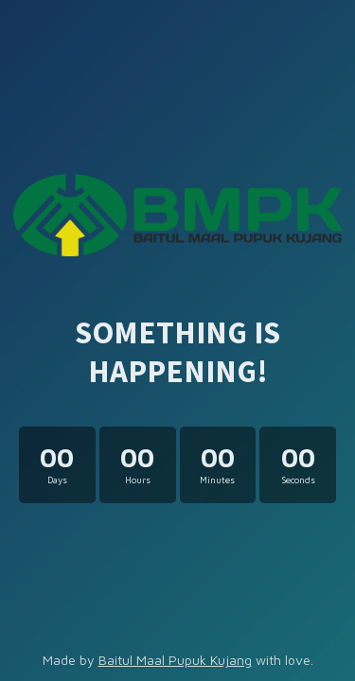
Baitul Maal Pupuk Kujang (175, 660)
